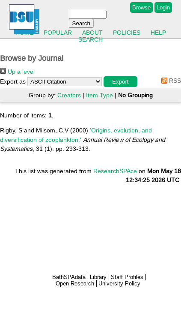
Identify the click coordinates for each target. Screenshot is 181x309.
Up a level (17, 71)
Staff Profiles (127, 277)
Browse (141, 7)
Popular (58, 32)
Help (158, 32)
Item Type (99, 95)
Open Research (75, 283)
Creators (69, 95)
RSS (169, 80)
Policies (126, 32)
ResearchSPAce (115, 171)
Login (163, 7)
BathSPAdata (69, 277)
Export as (13, 81)
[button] (120, 81)
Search (90, 39)
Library (98, 277)
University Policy (119, 283)
